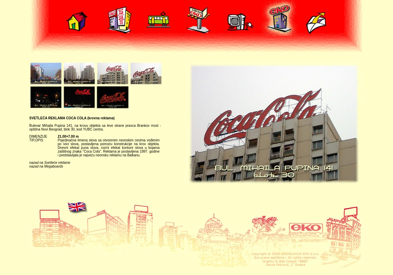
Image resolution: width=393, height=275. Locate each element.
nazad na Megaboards (46, 166)
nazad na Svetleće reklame (49, 163)
